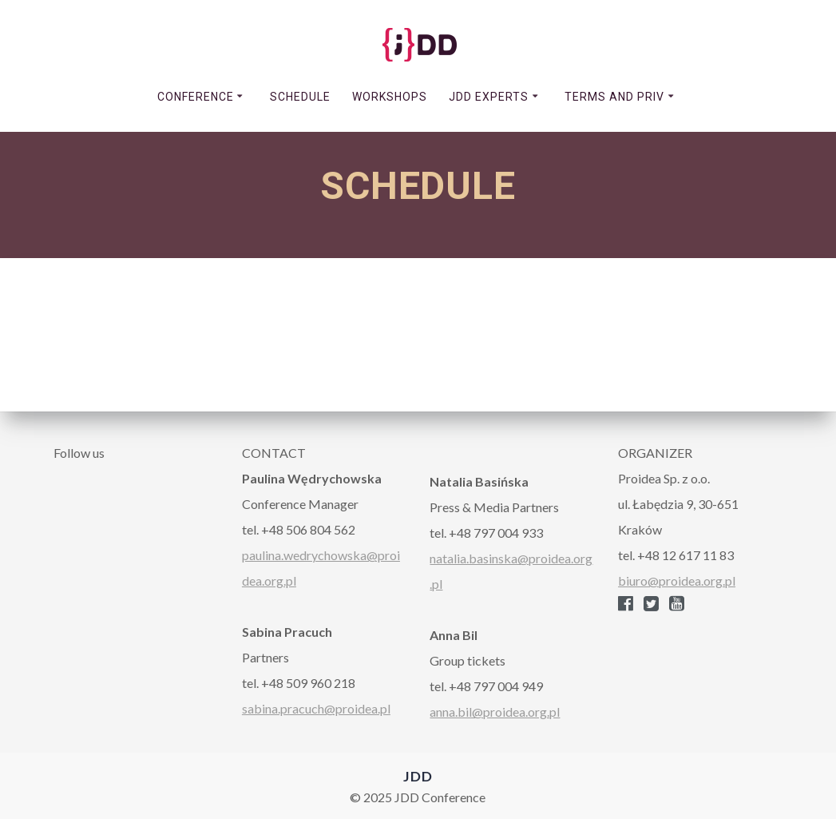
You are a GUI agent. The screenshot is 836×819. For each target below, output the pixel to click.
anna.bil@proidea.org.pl (495, 711)
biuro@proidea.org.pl (676, 580)
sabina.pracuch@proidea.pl (316, 708)
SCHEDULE (300, 96)
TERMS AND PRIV (614, 96)
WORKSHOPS (389, 96)
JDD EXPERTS (489, 96)
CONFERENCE (195, 96)
